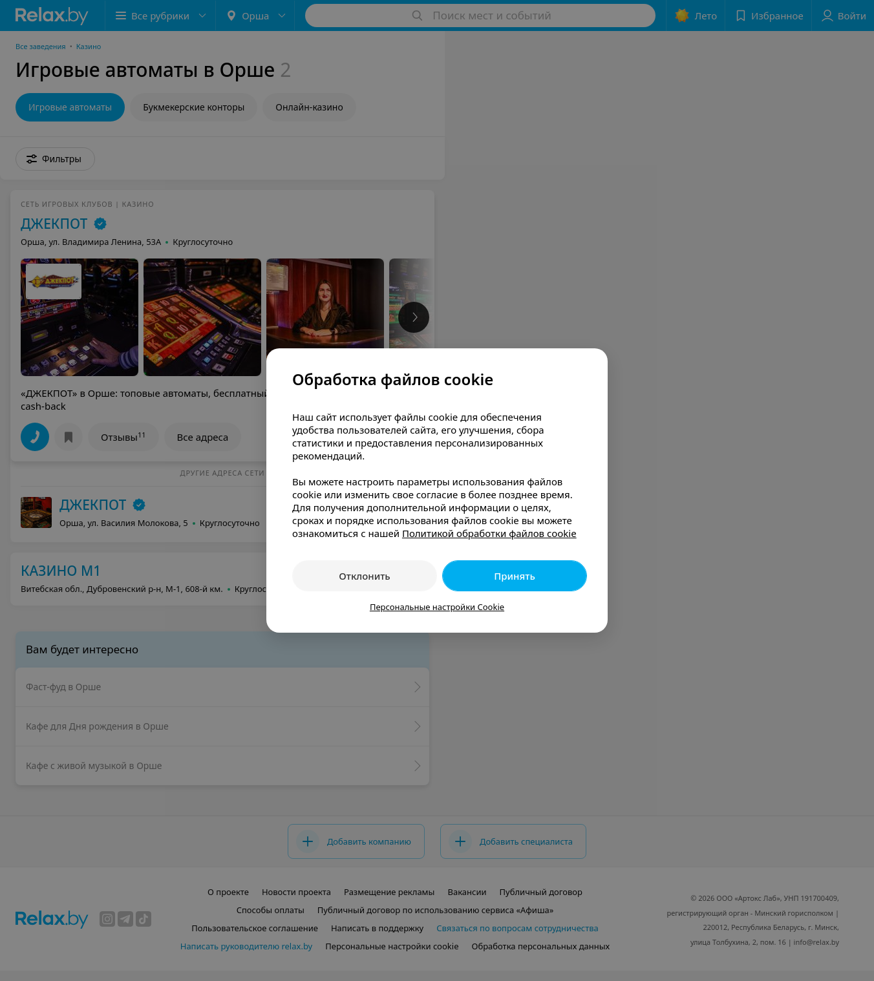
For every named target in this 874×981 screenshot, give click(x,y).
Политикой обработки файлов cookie (489, 533)
